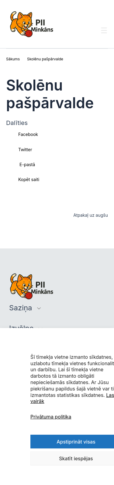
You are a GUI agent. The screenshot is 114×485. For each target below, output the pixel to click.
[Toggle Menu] (104, 36)
